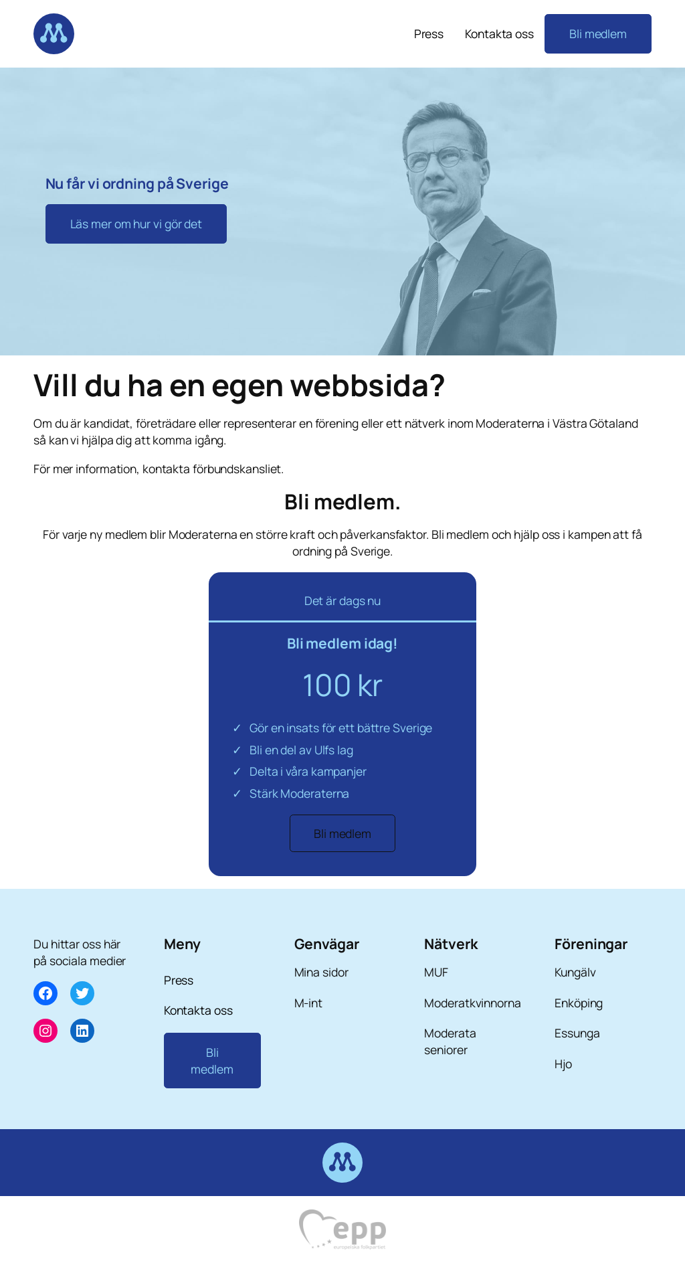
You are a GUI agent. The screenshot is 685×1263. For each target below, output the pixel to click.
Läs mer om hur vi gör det (136, 224)
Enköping (579, 1003)
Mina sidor (321, 972)
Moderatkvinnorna (472, 1003)
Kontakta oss (499, 33)
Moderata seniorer (450, 1041)
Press (429, 33)
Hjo (563, 1064)
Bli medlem (598, 33)
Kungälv (575, 972)
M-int (308, 1003)
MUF (436, 972)
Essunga (577, 1033)
